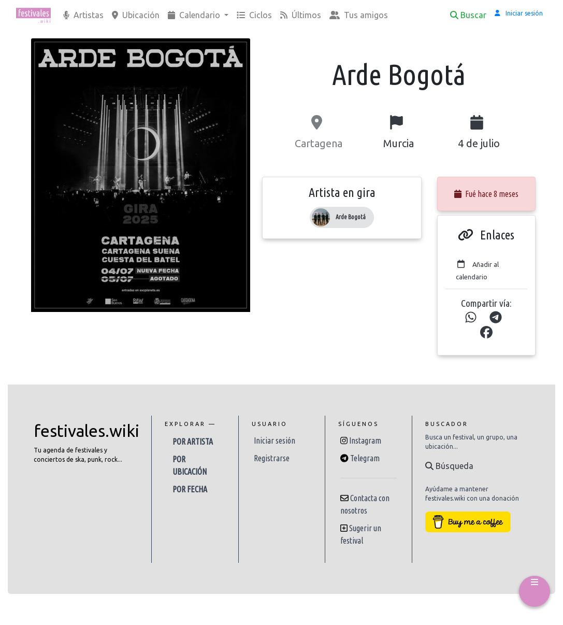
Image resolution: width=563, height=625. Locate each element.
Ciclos (254, 15)
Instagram (365, 440)
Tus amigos (358, 15)
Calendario (195, 15)
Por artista (192, 441)
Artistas (83, 15)
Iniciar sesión (274, 440)
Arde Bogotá (351, 217)
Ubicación (136, 15)
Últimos (300, 15)
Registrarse (272, 458)
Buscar (468, 15)
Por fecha (189, 489)
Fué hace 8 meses (486, 193)
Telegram (365, 458)
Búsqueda (449, 466)
